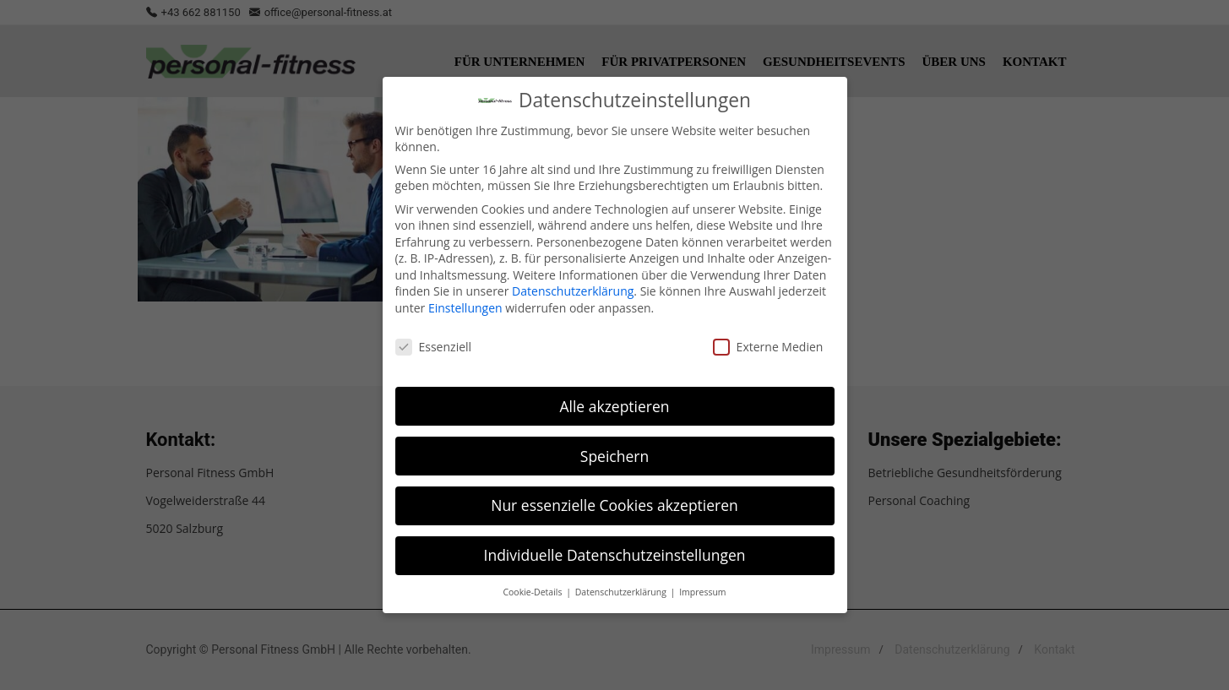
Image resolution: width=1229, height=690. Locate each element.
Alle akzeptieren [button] (614, 403)
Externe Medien (768, 343)
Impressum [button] (702, 589)
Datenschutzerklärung (573, 288)
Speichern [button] (614, 453)
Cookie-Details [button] (533, 589)
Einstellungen (465, 304)
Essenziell (433, 343)
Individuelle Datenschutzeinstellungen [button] (615, 552)
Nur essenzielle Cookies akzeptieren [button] (614, 502)
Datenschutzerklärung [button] (622, 589)
